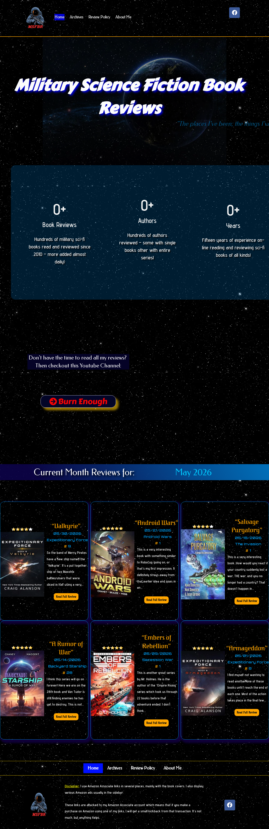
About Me (173, 768)
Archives (114, 768)
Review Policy (143, 768)
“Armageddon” (246, 648)
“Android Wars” (156, 523)
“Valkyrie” (66, 526)
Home (93, 768)
